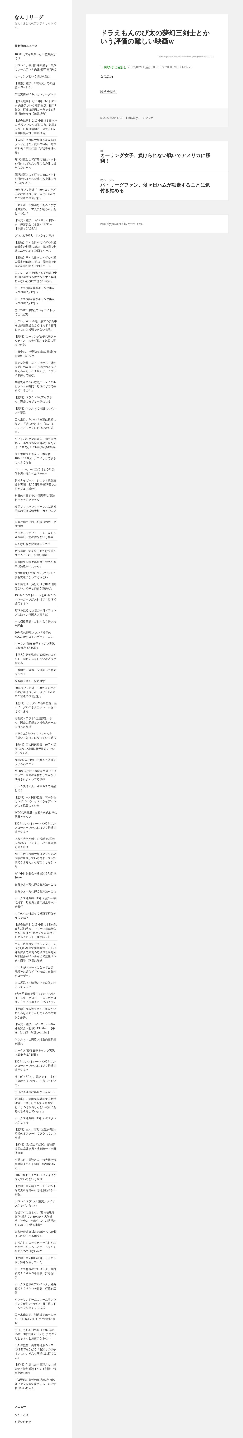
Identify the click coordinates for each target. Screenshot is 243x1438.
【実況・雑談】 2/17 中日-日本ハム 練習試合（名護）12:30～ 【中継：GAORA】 (35, 224)
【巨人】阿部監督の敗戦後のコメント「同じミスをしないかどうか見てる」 (35, 659)
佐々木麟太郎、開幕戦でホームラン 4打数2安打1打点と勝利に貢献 (35, 1319)
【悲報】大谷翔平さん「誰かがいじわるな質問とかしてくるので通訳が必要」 (35, 1013)
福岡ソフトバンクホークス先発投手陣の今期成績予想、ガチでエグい (35, 511)
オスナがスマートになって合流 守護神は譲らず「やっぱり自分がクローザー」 (35, 971)
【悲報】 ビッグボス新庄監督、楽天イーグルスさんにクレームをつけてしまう (36, 707)
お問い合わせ (23, 1422)
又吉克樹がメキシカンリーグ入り (35, 94)
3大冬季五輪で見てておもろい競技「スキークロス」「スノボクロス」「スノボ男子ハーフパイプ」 (35, 998)
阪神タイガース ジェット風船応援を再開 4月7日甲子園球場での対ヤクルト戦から (35, 484)
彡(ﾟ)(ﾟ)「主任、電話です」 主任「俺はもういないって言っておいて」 (35, 1081)
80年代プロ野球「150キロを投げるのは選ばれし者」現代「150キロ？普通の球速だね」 (35, 194)
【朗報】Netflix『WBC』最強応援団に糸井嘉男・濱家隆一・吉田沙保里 (35, 1149)
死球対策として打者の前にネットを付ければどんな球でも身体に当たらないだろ (35, 163)
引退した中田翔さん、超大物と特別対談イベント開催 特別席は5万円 (35, 1164)
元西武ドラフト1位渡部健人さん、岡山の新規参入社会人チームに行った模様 (35, 722)
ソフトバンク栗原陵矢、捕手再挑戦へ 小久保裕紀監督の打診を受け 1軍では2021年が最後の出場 (35, 443)
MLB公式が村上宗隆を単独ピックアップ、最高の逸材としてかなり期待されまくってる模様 (36, 775)
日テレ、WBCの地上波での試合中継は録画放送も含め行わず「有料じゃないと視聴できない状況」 (36, 277)
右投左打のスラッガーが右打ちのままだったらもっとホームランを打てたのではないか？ (35, 1247)
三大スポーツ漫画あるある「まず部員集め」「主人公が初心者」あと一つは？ (35, 209)
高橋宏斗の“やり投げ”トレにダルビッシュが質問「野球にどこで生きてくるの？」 (35, 386)
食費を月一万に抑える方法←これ (35, 884)
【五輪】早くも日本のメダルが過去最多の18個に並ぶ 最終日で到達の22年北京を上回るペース (35, 246)
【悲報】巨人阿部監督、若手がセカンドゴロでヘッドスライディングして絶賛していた (35, 801)
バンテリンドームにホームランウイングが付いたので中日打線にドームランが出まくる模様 (35, 1304)
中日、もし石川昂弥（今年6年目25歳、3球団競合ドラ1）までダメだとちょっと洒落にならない (36, 1334)
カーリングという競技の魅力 (33, 76)
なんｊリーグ (29, 17)
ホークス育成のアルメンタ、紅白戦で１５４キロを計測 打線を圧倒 (35, 1273)
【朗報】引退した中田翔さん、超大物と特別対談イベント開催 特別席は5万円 (35, 1369)
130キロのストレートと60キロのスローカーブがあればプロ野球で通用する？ (35, 599)
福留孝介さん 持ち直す (30, 681)
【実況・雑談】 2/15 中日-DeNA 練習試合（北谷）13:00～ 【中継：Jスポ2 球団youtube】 (36, 1028)
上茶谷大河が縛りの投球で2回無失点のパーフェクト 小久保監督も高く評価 (35, 843)
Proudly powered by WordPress (121, 224)
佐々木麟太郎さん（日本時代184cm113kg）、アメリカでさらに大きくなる (35, 458)
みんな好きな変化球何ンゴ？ (33, 544)
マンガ (149, 118)
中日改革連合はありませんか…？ (35, 1092)
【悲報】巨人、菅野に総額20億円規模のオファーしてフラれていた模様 (35, 1133)
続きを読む (108, 91)
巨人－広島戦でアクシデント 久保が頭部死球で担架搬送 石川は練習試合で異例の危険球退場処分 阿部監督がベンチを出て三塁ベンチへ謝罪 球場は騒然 (37, 952)
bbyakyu (133, 118)
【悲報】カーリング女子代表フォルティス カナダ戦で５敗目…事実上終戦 (35, 341)
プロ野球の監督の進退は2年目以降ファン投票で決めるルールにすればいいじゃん (35, 1384)
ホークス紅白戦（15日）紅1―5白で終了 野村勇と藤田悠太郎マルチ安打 (36, 902)
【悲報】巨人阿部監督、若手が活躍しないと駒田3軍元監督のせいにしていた (35, 749)
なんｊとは (21, 1415)
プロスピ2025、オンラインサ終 (34, 235)
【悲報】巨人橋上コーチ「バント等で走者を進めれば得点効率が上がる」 (35, 1190)
